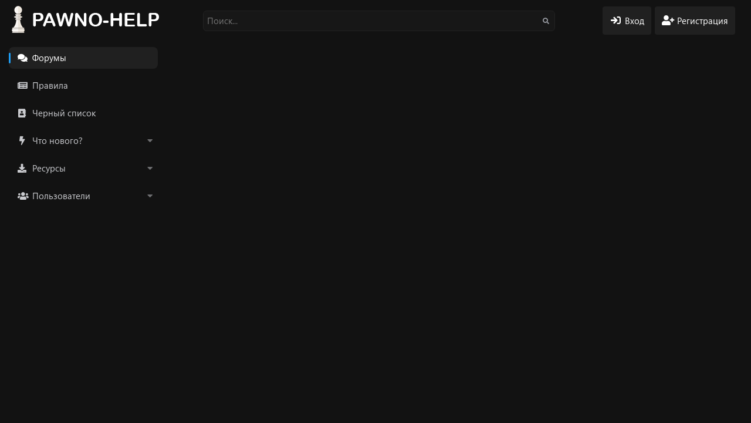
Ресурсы (49, 168)
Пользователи (61, 196)
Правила (50, 85)
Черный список (64, 113)
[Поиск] (379, 21)
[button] (149, 141)
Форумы (49, 57)
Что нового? (57, 140)
